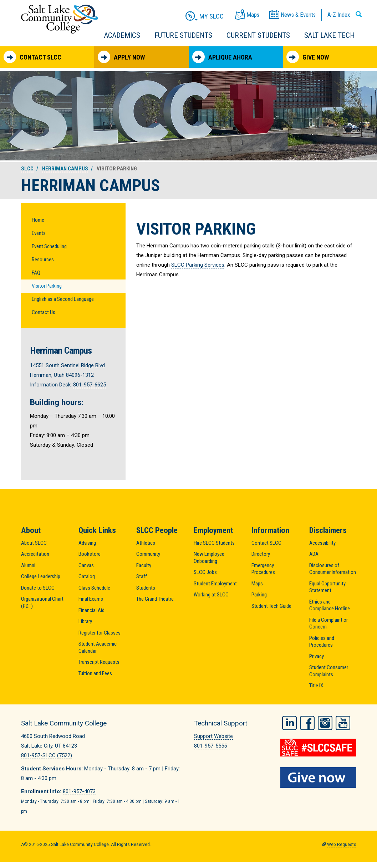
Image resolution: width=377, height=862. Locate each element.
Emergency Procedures (263, 569)
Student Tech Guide (271, 606)
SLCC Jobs (205, 572)
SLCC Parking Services (197, 265)
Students (145, 588)
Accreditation (35, 554)
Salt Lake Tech (329, 35)
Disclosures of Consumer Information (332, 569)
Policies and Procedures (321, 641)
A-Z (338, 14)
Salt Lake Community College (59, 19)
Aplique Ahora (222, 57)
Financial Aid (91, 610)
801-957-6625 (89, 384)
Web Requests (341, 844)
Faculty (143, 565)
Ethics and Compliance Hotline (329, 605)
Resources (43, 259)
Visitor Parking (47, 286)
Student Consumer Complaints (328, 671)
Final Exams (90, 599)
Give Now (307, 57)
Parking (259, 594)
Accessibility (322, 543)
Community (148, 554)
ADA (314, 554)
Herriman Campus (65, 168)
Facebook (307, 722)
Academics (122, 35)
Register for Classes (99, 633)
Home (38, 220)
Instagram (325, 722)
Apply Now (121, 57)
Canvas (86, 565)
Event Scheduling (49, 246)
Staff (141, 576)
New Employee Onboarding (209, 557)
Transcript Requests (98, 662)
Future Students (183, 35)
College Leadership (40, 576)
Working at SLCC (211, 594)
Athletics (145, 543)
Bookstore (89, 554)
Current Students (258, 35)
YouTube (343, 722)
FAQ (36, 273)
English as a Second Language (63, 299)
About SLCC (34, 543)
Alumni (28, 565)
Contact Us (43, 312)
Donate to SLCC (38, 588)
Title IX (316, 685)
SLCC (27, 168)
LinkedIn (289, 722)
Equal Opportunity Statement (327, 587)
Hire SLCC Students (214, 543)
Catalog (86, 576)
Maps (257, 583)
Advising (87, 543)
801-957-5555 (210, 746)
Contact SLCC (32, 57)
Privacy (316, 656)
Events (39, 233)
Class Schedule (94, 588)
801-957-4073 (79, 791)
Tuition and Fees (95, 673)
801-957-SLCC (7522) (46, 755)
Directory (260, 554)
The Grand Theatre (155, 599)
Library (85, 621)
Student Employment (215, 583)
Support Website (213, 736)
